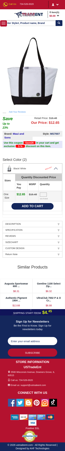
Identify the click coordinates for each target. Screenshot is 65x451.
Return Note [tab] (32, 254)
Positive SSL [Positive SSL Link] (32, 428)
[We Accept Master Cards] (50, 417)
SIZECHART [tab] (32, 242)
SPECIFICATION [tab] (32, 230)
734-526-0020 (27, 4)
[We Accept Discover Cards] (24, 417)
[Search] (58, 23)
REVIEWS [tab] (32, 236)
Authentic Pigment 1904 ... (16, 299)
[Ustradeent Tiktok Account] (53, 402)
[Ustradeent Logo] (30, 14)
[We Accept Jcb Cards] (41, 417)
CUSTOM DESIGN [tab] (32, 248)
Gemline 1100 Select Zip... (48, 285)
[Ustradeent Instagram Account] (45, 402)
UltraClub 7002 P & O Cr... (49, 299)
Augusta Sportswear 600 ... (16, 285)
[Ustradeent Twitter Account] (20, 402)
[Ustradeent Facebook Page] (12, 402)
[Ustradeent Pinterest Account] (36, 402)
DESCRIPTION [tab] (32, 224)
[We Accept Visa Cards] (32, 422)
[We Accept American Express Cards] (15, 417)
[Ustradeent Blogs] (28, 402)
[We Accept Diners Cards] (32, 417)
